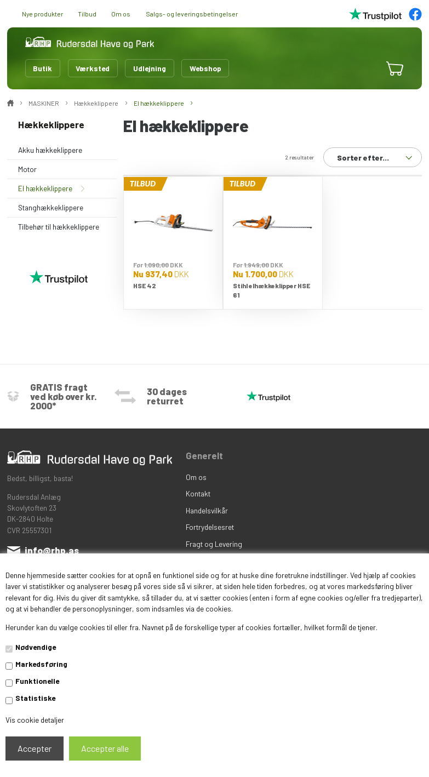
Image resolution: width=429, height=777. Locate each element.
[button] (367, 69)
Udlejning (149, 68)
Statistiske (35, 697)
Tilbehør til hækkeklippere (58, 226)
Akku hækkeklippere (50, 150)
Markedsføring (41, 664)
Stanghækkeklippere (50, 207)
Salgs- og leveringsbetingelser (192, 14)
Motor (27, 169)
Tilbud (87, 14)
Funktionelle (37, 680)
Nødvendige (35, 647)
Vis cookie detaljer (34, 719)
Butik (42, 68)
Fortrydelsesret (210, 527)
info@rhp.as (52, 550)
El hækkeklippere (45, 188)
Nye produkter (42, 14)
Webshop (205, 68)
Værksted (93, 68)
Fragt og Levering (214, 544)
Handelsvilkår (207, 510)
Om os (120, 14)
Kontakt (198, 493)
